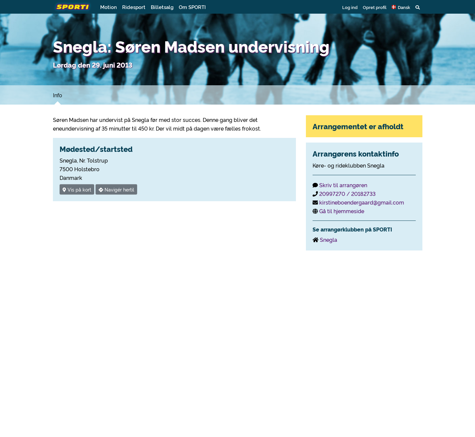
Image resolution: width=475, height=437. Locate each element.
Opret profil (374, 7)
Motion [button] (108, 6)
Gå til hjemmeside (341, 211)
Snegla (328, 239)
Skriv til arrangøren (343, 185)
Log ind (349, 7)
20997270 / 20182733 (347, 193)
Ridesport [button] (133, 6)
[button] (401, 7)
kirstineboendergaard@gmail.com (361, 202)
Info (57, 95)
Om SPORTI (192, 6)
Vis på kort (77, 189)
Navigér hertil (116, 189)
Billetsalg (162, 6)
